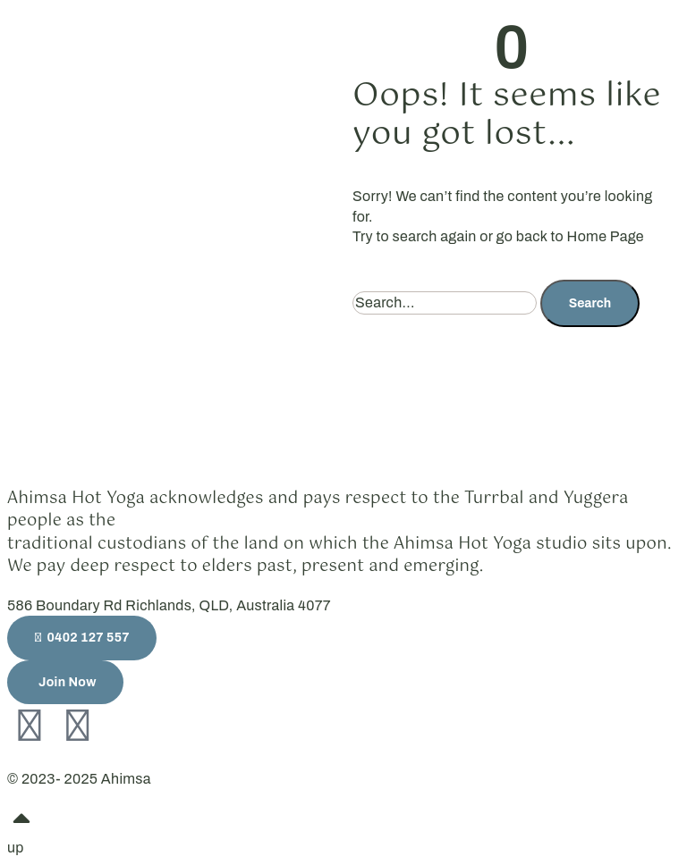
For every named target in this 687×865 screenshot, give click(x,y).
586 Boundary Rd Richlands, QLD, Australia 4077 (169, 605)
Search (590, 303)
